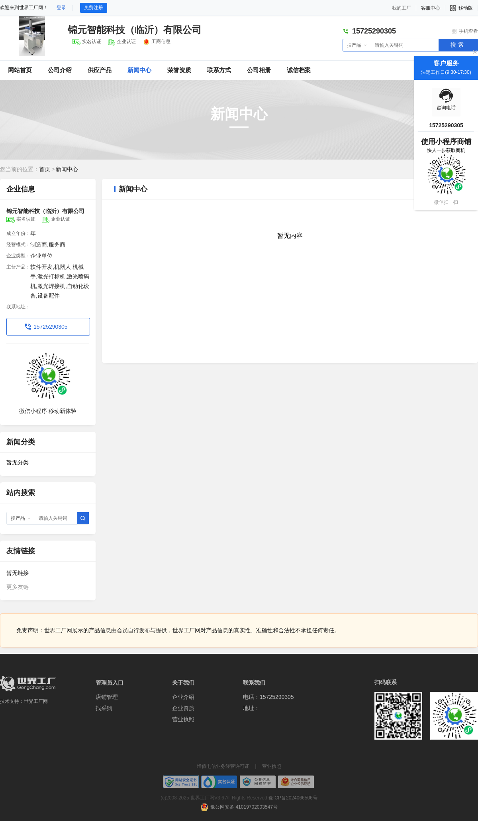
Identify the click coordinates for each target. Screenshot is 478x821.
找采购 (104, 708)
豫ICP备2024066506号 (292, 798)
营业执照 (183, 719)
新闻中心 (139, 70)
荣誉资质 (179, 70)
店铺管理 (107, 697)
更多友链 (17, 587)
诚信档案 (299, 70)
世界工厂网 (36, 701)
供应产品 (100, 70)
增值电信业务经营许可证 (223, 766)
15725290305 (50, 327)
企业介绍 (183, 697)
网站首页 (20, 70)
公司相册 (259, 70)
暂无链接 (17, 573)
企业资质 (183, 708)
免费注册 (93, 7)
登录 (61, 7)
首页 (44, 169)
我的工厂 (401, 8)
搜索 (458, 44)
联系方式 (219, 70)
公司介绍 (60, 70)
